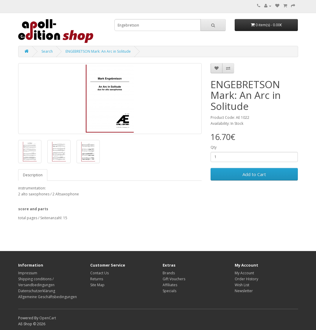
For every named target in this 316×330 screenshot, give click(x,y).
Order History (246, 278)
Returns (96, 278)
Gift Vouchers (174, 278)
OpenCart (47, 317)
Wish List (242, 284)
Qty (214, 147)
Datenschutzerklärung (36, 290)
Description (33, 175)
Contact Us (99, 272)
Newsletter (244, 290)
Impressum (27, 272)
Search (47, 51)
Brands (169, 272)
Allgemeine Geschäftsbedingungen (47, 296)
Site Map (97, 284)
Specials (169, 290)
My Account (244, 272)
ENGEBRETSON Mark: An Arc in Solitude (98, 51)
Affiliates (170, 284)
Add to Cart (254, 174)
